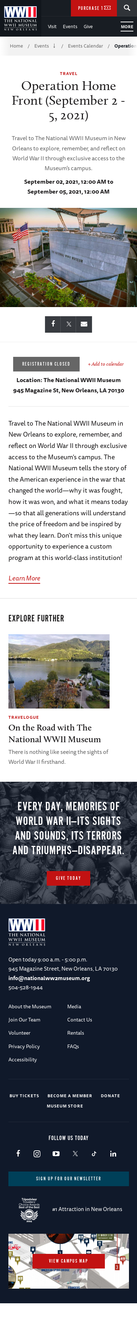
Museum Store (65, 1106)
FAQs (73, 1046)
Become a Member (69, 1095)
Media (74, 1006)
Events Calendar (85, 45)
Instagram (37, 1154)
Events (70, 26)
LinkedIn (113, 1154)
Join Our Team (24, 1020)
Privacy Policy (24, 1046)
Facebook (18, 1154)
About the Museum (30, 1006)
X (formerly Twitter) (75, 1154)
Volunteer (19, 1033)
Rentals (75, 1033)
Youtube (56, 1154)
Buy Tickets (24, 1095)
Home (16, 45)
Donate (110, 1095)
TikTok (94, 1154)
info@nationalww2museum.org (49, 978)
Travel (68, 73)
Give (88, 26)
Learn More (24, 578)
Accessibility (22, 1060)
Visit (52, 26)
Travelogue (23, 717)
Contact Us (79, 1020)
